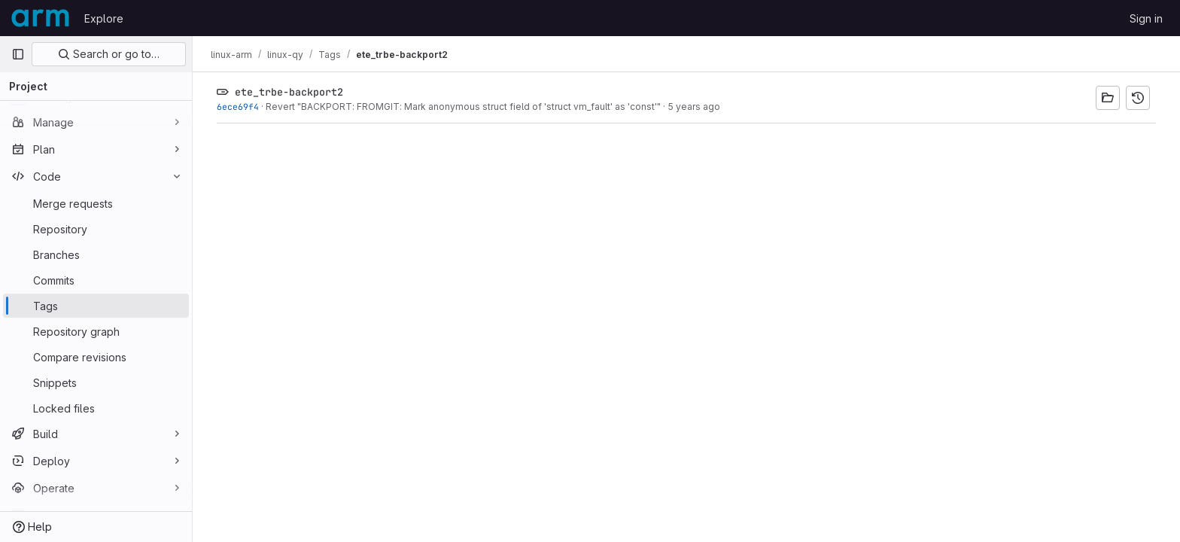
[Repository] (96, 229)
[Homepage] (40, 18)
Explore (103, 18)
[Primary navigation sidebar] (18, 54)
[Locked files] (96, 408)
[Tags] (96, 306)
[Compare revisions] (96, 357)
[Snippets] (96, 382)
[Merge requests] (96, 203)
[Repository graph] (96, 331)
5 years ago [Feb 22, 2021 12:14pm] (694, 106)
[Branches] (96, 254)
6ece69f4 (238, 106)
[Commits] (96, 280)
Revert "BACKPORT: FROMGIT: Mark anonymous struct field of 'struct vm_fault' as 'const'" (463, 106)
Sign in (1146, 18)
